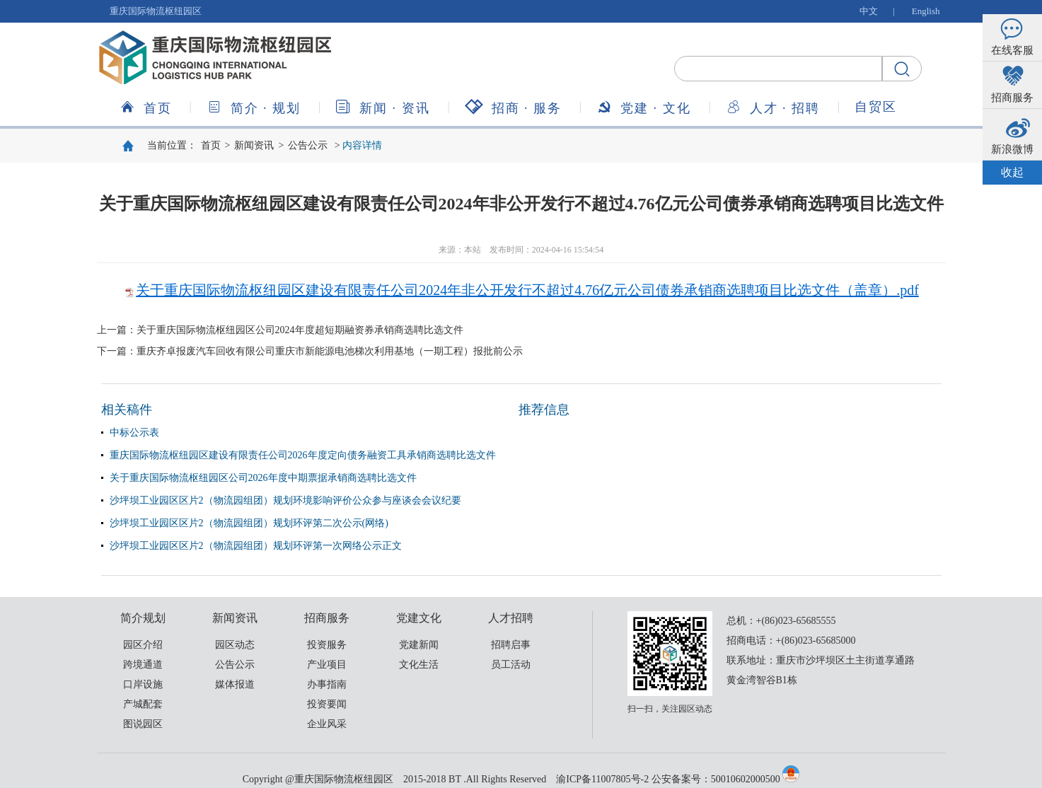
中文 (868, 11)
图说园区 (143, 724)
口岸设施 (143, 684)
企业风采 (327, 724)
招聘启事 (511, 644)
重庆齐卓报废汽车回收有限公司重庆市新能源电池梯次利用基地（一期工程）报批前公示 (330, 351)
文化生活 (419, 664)
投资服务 (327, 644)
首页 (146, 107)
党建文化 (643, 107)
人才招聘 (773, 107)
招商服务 (513, 107)
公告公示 (308, 145)
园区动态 (235, 644)
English (926, 11)
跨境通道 (143, 664)
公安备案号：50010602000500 (716, 779)
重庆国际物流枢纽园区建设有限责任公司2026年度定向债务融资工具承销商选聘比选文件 (303, 455)
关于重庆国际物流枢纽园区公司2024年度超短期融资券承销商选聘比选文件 (300, 330)
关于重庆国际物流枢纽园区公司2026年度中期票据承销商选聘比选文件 (263, 478)
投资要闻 (327, 704)
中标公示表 (134, 432)
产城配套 (143, 704)
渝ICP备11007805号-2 (602, 779)
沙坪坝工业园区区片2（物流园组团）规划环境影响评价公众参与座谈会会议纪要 (285, 500)
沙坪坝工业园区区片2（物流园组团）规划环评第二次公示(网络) (249, 523)
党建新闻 (419, 644)
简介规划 (254, 107)
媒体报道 (235, 684)
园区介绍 (143, 644)
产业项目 (327, 664)
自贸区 (876, 107)
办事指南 (327, 684)
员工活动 (511, 664)
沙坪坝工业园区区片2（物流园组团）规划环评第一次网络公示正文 (256, 545)
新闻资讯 (382, 107)
